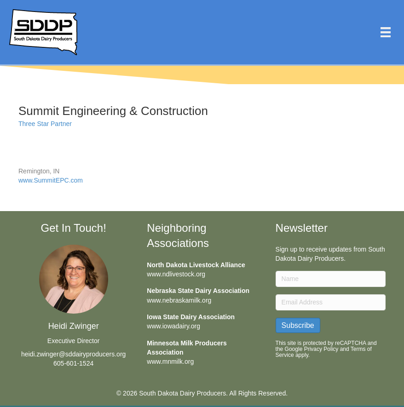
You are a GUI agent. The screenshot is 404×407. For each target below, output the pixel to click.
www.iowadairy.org (173, 326)
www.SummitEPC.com (50, 180)
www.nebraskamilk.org (179, 300)
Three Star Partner (45, 123)
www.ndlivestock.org (176, 274)
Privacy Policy (321, 349)
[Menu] (385, 32)
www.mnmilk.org (170, 361)
